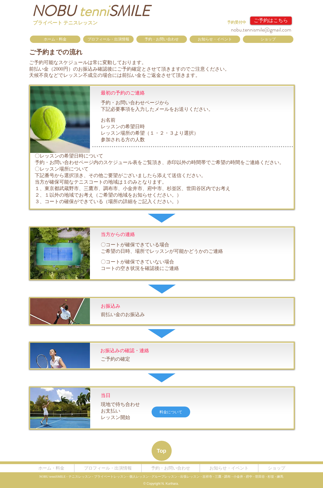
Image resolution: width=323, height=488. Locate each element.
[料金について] (171, 412)
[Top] (162, 451)
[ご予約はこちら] (271, 21)
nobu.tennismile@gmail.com (261, 30)
